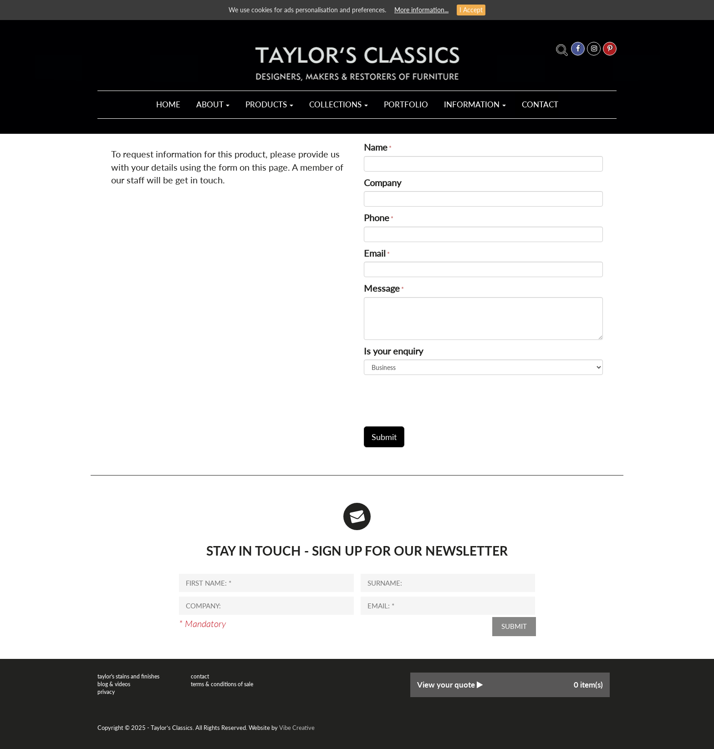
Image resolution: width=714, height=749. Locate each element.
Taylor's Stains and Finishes (128, 676)
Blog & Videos (113, 684)
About (213, 104)
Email (375, 253)
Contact (540, 104)
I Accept (471, 10)
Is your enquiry (393, 350)
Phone (376, 217)
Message (382, 288)
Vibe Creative (297, 727)
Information (475, 104)
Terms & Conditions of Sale (222, 684)
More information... (421, 10)
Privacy (106, 691)
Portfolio (406, 104)
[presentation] (433, 397)
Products (269, 104)
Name (376, 147)
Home (168, 104)
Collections (338, 104)
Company (382, 182)
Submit (514, 626)
